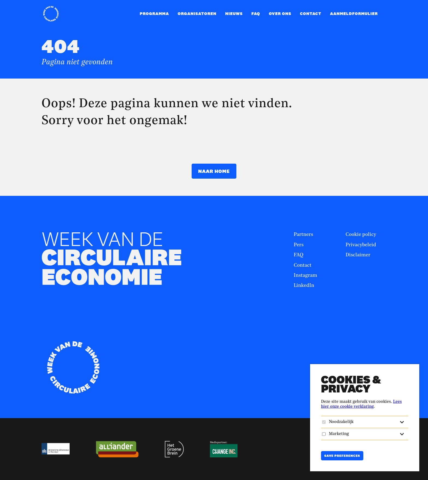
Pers (299, 244)
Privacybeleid (361, 244)
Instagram (305, 275)
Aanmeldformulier (354, 13)
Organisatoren (197, 13)
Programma (154, 13)
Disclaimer (358, 255)
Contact (310, 13)
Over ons (280, 13)
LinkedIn (304, 285)
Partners (303, 234)
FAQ (255, 13)
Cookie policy (361, 234)
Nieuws (234, 13)
